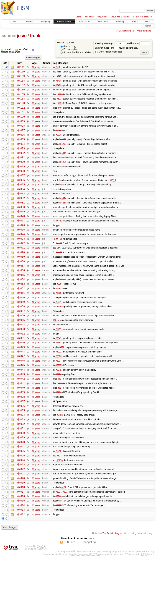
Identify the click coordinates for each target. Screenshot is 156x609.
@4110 (21, 72)
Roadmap (120, 21)
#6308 (63, 199)
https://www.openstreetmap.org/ (138, 604)
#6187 (63, 537)
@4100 (21, 123)
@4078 (21, 234)
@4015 (21, 552)
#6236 (61, 421)
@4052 (21, 365)
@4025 (21, 502)
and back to (138, 43)
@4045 (21, 400)
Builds (135, 21)
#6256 (63, 148)
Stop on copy (68, 46)
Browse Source (64, 21)
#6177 (58, 557)
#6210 (61, 426)
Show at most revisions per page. (116, 47)
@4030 (21, 476)
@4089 (21, 178)
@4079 (21, 229)
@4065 (21, 300)
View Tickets (85, 21)
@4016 (21, 547)
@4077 (21, 239)
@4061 (21, 320)
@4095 (21, 148)
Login (78, 17)
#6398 (61, 97)
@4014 (21, 557)
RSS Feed (69, 595)
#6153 (58, 411)
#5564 (58, 375)
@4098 (21, 133)
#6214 (60, 507)
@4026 (21, 496)
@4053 (21, 360)
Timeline (28, 21)
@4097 (21, 138)
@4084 (21, 204)
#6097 (58, 401)
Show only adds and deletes (75, 52)
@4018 (21, 537)
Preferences (89, 17)
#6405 (58, 82)
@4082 (21, 214)
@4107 (21, 87)
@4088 (21, 183)
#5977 (65, 542)
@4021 (21, 522)
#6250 (63, 305)
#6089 (58, 138)
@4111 (21, 67)
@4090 (21, 173)
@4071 (21, 269)
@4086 (21, 193)
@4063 (21, 310)
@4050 (21, 375)
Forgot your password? (143, 17)
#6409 (58, 87)
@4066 (21, 294)
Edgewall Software (37, 602)
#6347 (63, 214)
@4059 (21, 330)
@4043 (21, 411)
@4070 (21, 274)
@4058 (21, 335)
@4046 (21, 396)
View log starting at (111, 43)
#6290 (59, 284)
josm (22, 35)
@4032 (21, 466)
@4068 (21, 284)
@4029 (21, 481)
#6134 (63, 552)
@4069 (21, 279)
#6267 (60, 310)
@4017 (21, 542)
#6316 (63, 163)
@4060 (21, 325)
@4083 (21, 209)
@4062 (21, 315)
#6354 (61, 168)
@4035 (21, 451)
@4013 (21, 562)
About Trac (115, 17)
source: (9, 35)
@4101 (21, 118)
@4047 (21, 390)
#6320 (59, 239)
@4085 (21, 198)
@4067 (21, 289)
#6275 (59, 274)
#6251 (63, 173)
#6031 (58, 395)
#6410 (58, 93)
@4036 (21, 446)
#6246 (56, 350)
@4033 (21, 461)
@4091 (21, 168)
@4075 (21, 249)
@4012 (21, 567)
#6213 (58, 497)
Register (126, 17)
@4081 (21, 219)
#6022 (58, 386)
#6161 (59, 259)
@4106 (21, 92)
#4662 (61, 113)
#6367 (58, 67)
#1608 (58, 320)
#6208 (61, 380)
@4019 (21, 532)
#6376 (58, 143)
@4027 (21, 491)
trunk (35, 35)
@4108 (21, 82)
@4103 (21, 107)
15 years (36, 67)
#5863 (58, 547)
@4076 (21, 244)
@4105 (21, 98)
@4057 (21, 340)
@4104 (21, 102)
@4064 (21, 305)
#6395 (61, 108)
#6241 (58, 330)
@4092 (21, 163)
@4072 (21, 264)
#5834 (58, 542)
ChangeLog (89, 595)
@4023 (21, 512)
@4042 (21, 416)
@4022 (21, 517)
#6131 (58, 431)
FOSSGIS (81, 604)
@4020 (21, 527)
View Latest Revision (125, 31)
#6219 (58, 360)
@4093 (21, 158)
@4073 (21, 259)
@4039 (21, 431)
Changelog (45, 21)
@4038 (21, 436)
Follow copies (68, 49)
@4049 (21, 380)
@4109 (21, 77)
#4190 (113, 193)
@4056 (21, 345)
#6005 (58, 391)
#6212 (58, 406)
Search (147, 26)
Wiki (15, 21)
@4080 (21, 224)
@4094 (21, 153)
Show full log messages (108, 51)
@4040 (21, 426)
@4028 (21, 486)
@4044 (21, 406)
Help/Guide (102, 17)
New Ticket (103, 21)
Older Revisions (144, 31)
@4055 (21, 350)
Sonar (147, 21)
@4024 (21, 507)
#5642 (58, 370)
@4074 (21, 254)
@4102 (21, 113)
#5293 (63, 153)
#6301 (59, 264)
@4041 (21, 421)
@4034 (21, 456)
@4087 (21, 188)
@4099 (21, 128)
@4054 (21, 355)
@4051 (21, 370)
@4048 (21, 385)
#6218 (61, 416)
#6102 (60, 456)
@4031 (21, 471)
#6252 (68, 209)
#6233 (60, 103)
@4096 (21, 143)
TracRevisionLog (111, 586)
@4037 (21, 441)
